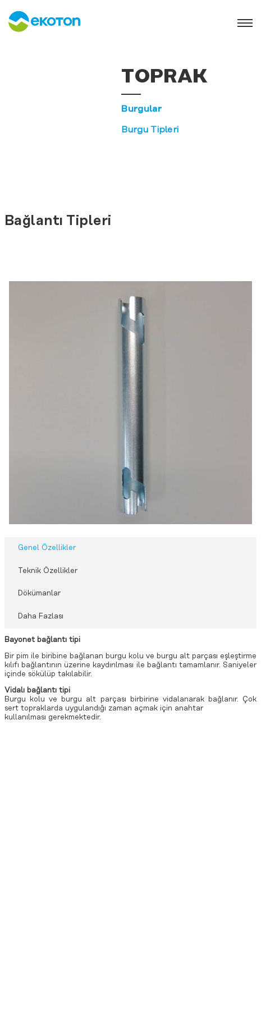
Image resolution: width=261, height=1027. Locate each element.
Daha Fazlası (40, 616)
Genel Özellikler (47, 548)
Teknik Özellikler (47, 571)
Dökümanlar (39, 593)
